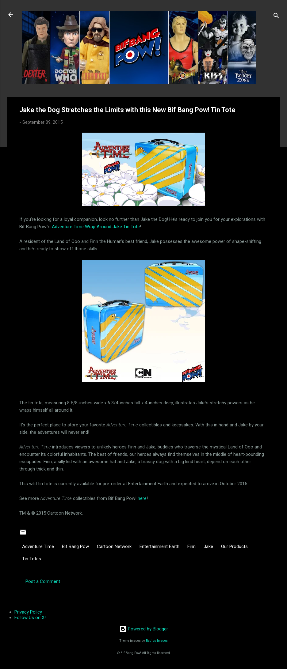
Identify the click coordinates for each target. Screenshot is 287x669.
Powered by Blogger (143, 629)
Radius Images (157, 641)
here (142, 498)
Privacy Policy (28, 612)
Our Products (234, 546)
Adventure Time (38, 546)
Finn (191, 546)
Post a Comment (42, 581)
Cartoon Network (114, 546)
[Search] (276, 16)
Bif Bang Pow (75, 546)
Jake (208, 546)
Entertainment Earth (159, 546)
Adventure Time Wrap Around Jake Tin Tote (96, 226)
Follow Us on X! (30, 617)
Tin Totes (31, 558)
